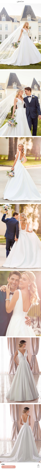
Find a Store (8, 466)
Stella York (20, 2)
